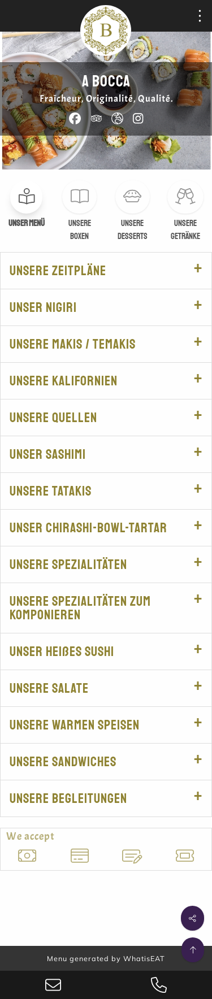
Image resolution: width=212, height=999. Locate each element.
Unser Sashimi (48, 454)
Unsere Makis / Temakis (73, 344)
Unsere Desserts (133, 230)
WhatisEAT (144, 958)
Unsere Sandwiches (63, 761)
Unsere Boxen (79, 230)
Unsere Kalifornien (64, 380)
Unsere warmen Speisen (75, 724)
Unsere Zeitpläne (58, 270)
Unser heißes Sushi (62, 651)
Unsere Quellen (53, 417)
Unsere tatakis (51, 491)
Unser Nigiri (43, 307)
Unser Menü (26, 223)
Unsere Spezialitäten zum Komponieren (80, 608)
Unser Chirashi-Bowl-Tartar (88, 527)
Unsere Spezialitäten (68, 564)
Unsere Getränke (185, 230)
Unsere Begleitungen (68, 798)
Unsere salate (49, 688)
